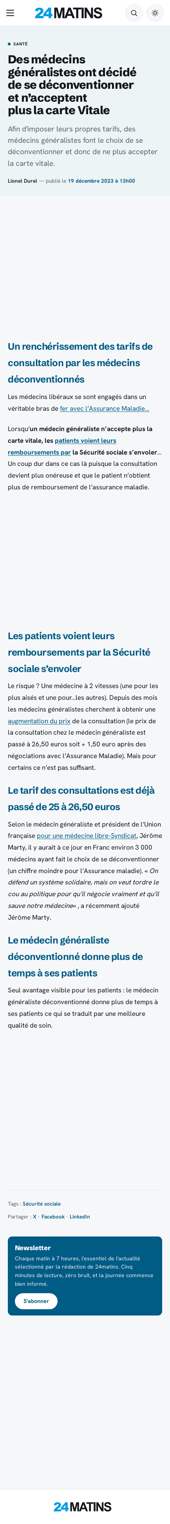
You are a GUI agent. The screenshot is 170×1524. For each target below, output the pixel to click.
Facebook (53, 1216)
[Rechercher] (134, 13)
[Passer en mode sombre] (155, 13)
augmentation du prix (39, 721)
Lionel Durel (22, 180)
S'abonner (36, 1301)
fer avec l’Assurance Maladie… (104, 408)
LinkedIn (80, 1216)
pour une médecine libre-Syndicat (86, 835)
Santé (20, 44)
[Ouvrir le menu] (11, 12)
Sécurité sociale (42, 1203)
